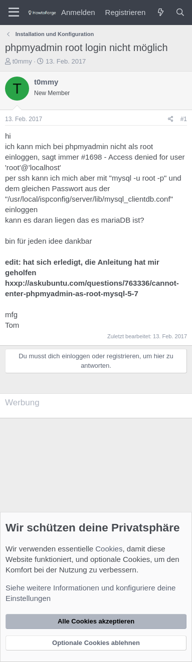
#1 (183, 119)
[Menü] (14, 12)
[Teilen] (170, 119)
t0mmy (22, 61)
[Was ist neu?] (160, 12)
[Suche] (180, 12)
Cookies (108, 548)
